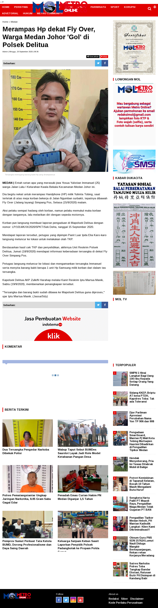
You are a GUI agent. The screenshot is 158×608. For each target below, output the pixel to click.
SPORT (115, 7)
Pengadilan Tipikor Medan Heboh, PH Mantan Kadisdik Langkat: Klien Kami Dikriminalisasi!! (142, 523)
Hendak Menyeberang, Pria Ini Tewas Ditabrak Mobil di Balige (141, 462)
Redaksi (114, 598)
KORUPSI (129, 7)
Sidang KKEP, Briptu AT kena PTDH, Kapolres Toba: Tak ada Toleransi (142, 397)
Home (5, 22)
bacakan (93, 56)
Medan (14, 22)
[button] (154, 5)
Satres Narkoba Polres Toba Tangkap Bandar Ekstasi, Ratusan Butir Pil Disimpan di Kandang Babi (142, 571)
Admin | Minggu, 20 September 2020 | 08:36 (20, 52)
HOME (6, 7)
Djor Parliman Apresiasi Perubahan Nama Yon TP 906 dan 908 (141, 417)
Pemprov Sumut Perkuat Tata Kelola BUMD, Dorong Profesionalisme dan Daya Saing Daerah (27, 545)
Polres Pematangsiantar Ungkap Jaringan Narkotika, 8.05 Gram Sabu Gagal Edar (26, 499)
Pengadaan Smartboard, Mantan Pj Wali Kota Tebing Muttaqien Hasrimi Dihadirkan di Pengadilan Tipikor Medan (142, 441)
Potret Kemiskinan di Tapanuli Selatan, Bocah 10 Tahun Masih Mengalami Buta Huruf (141, 484)
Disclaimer (137, 598)
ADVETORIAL (10, 13)
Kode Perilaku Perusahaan (126, 602)
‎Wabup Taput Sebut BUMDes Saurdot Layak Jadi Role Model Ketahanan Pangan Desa (79, 453)
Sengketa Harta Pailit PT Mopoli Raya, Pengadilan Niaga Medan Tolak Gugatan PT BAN (141, 503)
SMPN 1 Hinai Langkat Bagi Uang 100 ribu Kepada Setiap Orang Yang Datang (141, 378)
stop (104, 56)
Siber (124, 598)
